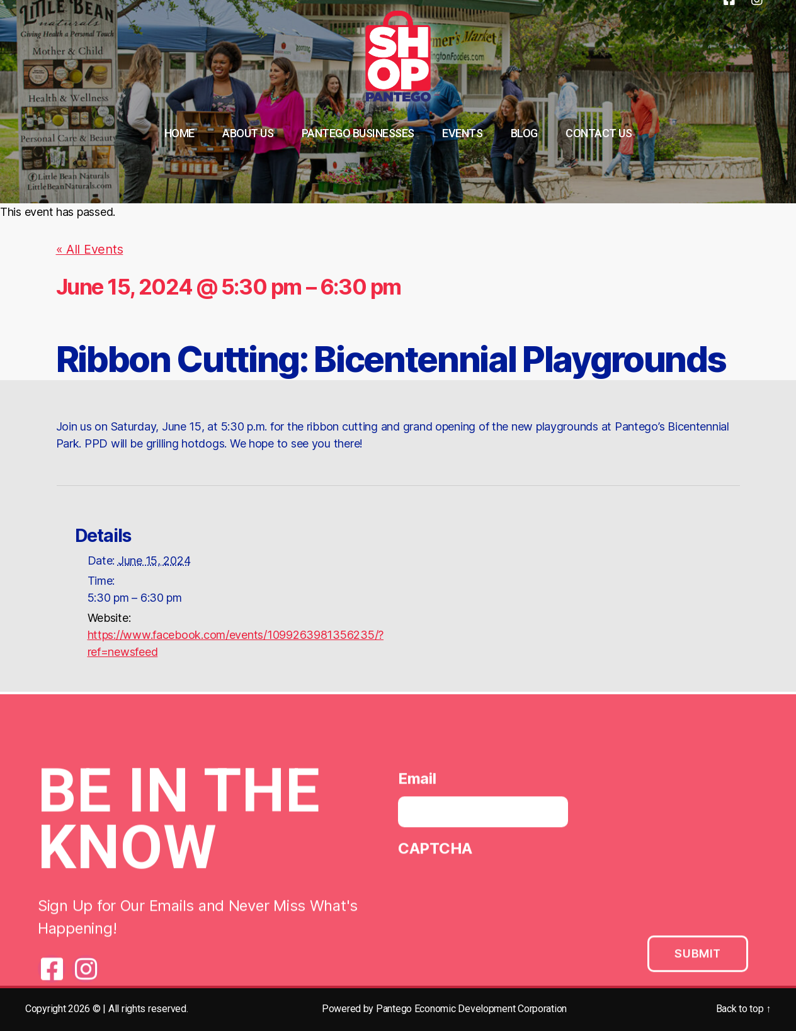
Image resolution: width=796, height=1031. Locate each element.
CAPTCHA (435, 850)
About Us (247, 133)
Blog (524, 133)
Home (179, 133)
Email (417, 780)
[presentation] (493, 892)
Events (462, 133)
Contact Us (599, 133)
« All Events (86, 249)
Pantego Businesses (358, 133)
